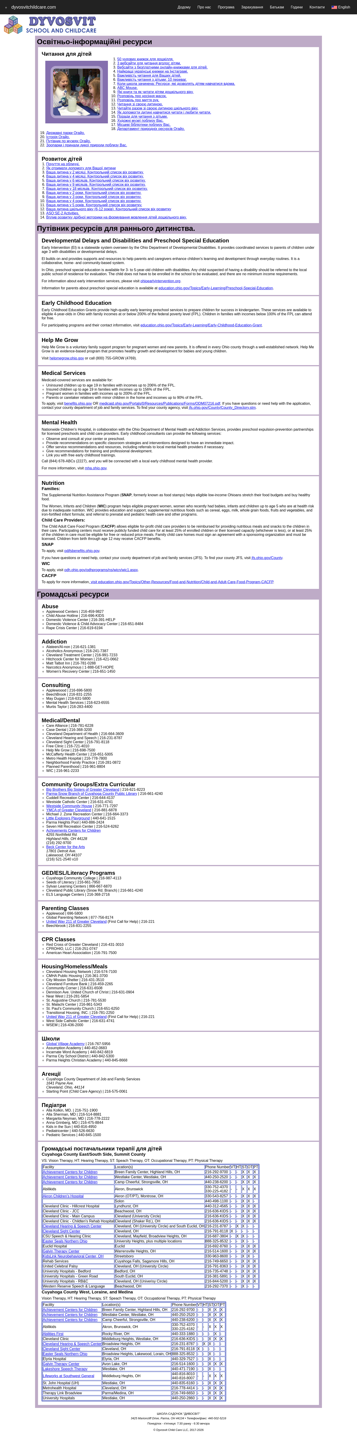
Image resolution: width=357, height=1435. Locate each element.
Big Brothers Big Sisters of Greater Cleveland (82, 789)
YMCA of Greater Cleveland (68, 810)
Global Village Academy (65, 1044)
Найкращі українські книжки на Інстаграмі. (152, 71)
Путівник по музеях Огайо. (68, 141)
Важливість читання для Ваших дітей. (149, 75)
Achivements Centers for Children (73, 830)
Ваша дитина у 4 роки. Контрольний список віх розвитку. (93, 201)
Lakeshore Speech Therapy (65, 1369)
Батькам (277, 7)
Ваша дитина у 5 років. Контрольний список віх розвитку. (94, 205)
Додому (184, 7)
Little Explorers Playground (68, 818)
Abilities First (53, 1334)
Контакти (317, 7)
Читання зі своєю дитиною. (140, 104)
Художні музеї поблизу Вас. (140, 120)
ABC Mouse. (127, 88)
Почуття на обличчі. (63, 164)
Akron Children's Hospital (63, 1196)
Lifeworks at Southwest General (68, 1376)
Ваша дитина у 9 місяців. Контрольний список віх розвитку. (96, 184)
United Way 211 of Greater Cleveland (76, 922)
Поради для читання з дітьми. (142, 116)
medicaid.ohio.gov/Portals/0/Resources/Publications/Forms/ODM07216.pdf (159, 403)
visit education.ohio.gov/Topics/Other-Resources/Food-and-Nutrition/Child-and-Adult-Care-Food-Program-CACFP (181, 582)
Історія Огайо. (58, 137)
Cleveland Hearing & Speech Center (72, 1226)
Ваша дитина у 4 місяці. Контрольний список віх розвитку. (95, 176)
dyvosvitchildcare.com (33, 7)
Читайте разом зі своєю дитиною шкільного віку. (157, 108)
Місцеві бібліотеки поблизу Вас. (144, 125)
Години (297, 7)
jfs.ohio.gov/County (267, 558)
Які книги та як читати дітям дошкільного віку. (155, 92)
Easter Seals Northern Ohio (65, 1241)
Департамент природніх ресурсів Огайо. (151, 129)
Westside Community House (69, 806)
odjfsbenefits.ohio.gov (81, 551)
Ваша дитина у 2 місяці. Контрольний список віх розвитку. (95, 172)
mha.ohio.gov (95, 468)
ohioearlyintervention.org (160, 281)
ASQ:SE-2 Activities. (62, 213)
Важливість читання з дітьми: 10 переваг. (152, 79)
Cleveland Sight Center (61, 1231)
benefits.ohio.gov (78, 403)
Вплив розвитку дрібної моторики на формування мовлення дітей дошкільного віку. (116, 217)
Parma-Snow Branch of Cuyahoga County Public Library (91, 794)
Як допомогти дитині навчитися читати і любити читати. (164, 112)
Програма (226, 7)
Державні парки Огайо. (65, 133)
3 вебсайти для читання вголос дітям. (149, 63)
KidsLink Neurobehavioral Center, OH (73, 1256)
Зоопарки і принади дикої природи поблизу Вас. (86, 145)
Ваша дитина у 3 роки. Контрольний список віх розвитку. (93, 197)
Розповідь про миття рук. (138, 100)
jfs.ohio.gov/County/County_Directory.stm (222, 408)
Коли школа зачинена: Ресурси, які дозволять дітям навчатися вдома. (176, 84)
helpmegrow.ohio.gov (66, 358)
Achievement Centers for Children (70, 1172)
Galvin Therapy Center (61, 1251)
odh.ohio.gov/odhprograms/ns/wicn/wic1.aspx (101, 570)
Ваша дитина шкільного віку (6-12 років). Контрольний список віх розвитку (108, 209)
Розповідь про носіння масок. (142, 96)
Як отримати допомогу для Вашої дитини (81, 168)
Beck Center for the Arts (65, 847)
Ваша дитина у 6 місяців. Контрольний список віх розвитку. (96, 180)
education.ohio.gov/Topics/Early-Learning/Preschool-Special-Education (215, 288)
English (341, 7)
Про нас (204, 7)
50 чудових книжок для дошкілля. (145, 59)
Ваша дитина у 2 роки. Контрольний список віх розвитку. (93, 193)
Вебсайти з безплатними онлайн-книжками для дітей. (162, 67)
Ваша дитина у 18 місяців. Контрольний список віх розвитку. (97, 189)
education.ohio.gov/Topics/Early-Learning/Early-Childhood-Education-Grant (201, 325)
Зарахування (252, 7)
